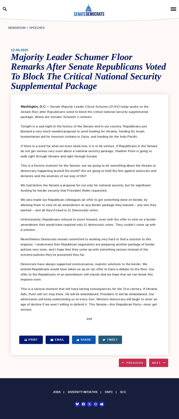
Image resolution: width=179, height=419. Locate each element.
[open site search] (5, 9)
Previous (134, 362)
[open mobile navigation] (173, 9)
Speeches (37, 27)
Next (156, 362)
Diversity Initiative (83, 392)
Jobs (57, 392)
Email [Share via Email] (57, 339)
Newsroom (16, 27)
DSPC (109, 392)
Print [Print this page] (31, 339)
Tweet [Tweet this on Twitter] (110, 339)
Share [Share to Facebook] (84, 339)
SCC (123, 392)
